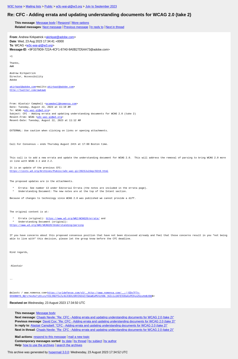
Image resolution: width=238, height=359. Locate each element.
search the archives (69, 345)
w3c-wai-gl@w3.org (69, 6)
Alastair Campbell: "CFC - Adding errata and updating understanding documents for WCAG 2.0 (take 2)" (98, 325)
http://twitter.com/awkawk (28, 90)
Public (48, 6)
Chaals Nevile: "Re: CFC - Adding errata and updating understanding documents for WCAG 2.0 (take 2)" (105, 317)
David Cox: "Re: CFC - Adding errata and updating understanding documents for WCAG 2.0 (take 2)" (109, 321)
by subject (95, 341)
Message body (46, 22)
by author (110, 341)
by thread (80, 341)
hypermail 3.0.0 (59, 352)
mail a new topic (79, 336)
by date (67, 341)
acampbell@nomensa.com (61, 103)
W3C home (14, 6)
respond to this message (49, 336)
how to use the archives (38, 345)
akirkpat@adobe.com (60, 37)
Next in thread (115, 27)
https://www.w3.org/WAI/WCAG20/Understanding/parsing (47, 225)
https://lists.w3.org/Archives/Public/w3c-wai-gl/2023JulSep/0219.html (59, 171)
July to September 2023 (101, 6)
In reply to (96, 27)
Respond (64, 22)
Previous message (76, 27)
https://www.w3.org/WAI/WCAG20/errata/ (73, 218)
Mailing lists (33, 6)
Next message (52, 27)
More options (80, 22)
